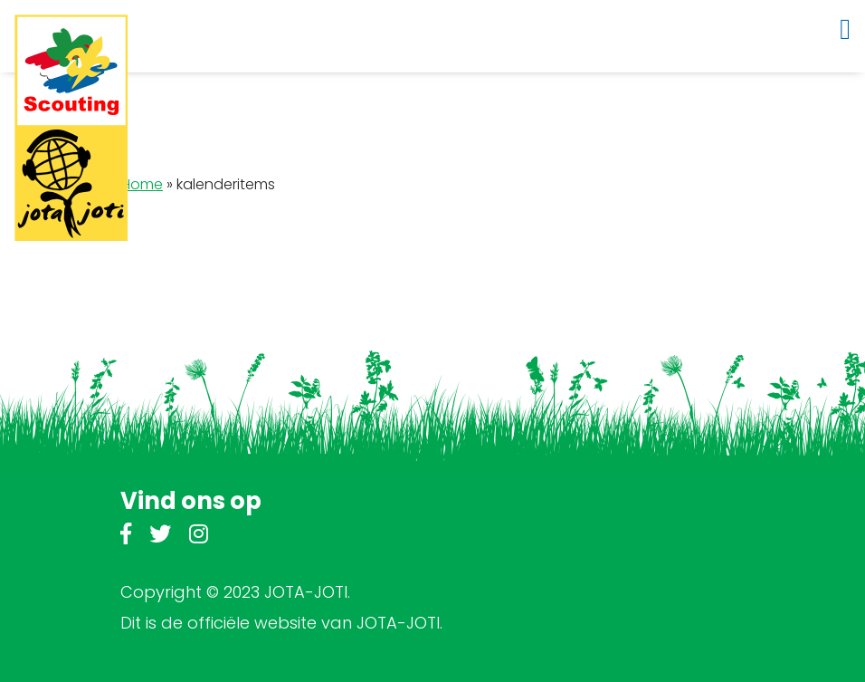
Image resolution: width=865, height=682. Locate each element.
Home (142, 184)
